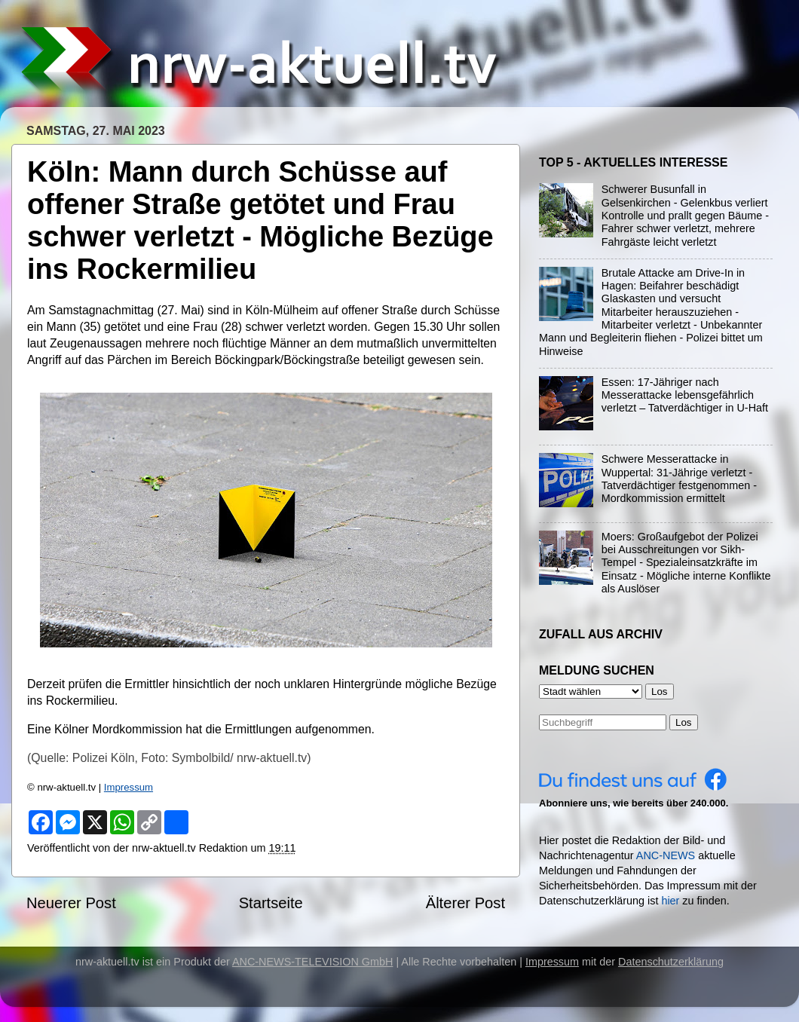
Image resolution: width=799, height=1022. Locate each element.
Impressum (128, 787)
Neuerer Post (71, 903)
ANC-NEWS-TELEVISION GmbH (312, 962)
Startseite (271, 903)
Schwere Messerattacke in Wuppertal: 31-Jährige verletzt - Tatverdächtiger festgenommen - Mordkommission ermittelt (679, 478)
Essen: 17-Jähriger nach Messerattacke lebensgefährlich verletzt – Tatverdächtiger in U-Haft (685, 395)
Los (683, 722)
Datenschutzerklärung (671, 962)
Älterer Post (465, 903)
